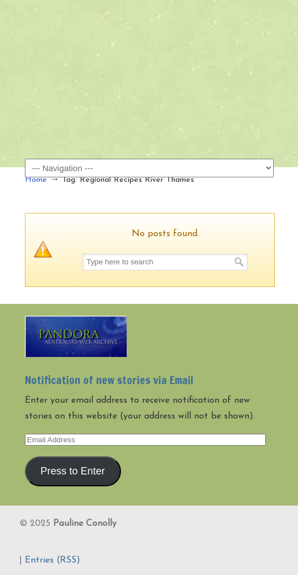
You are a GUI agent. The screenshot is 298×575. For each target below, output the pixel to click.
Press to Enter (72, 471)
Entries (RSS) (52, 560)
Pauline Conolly (149, 28)
